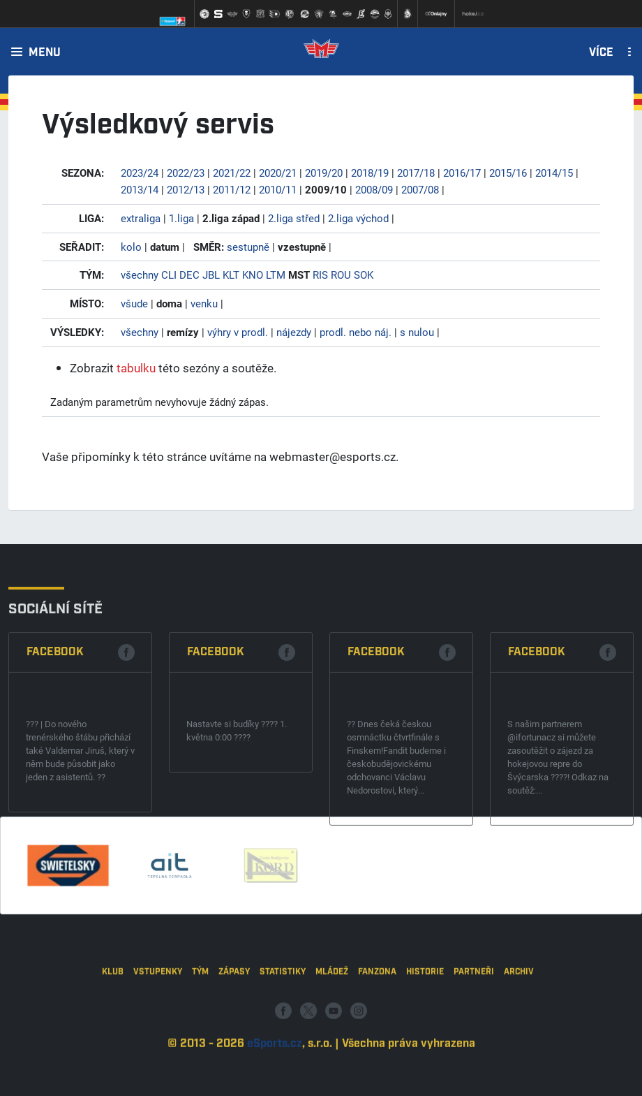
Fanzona (377, 1040)
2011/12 (232, 189)
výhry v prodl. (237, 332)
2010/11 (278, 189)
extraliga (140, 218)
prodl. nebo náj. (355, 332)
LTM (275, 275)
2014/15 (554, 173)
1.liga (181, 218)
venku (204, 303)
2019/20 (324, 173)
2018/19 (370, 173)
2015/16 (508, 173)
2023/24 (139, 173)
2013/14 (139, 189)
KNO (252, 275)
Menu (45, 53)
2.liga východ (358, 218)
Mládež (331, 1040)
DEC (189, 275)
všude (134, 303)
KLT (231, 275)
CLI (169, 275)
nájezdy (293, 332)
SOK (363, 275)
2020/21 (278, 173)
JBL (211, 275)
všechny (139, 275)
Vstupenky (157, 1040)
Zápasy (234, 1040)
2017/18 (416, 173)
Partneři (474, 1040)
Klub (113, 1040)
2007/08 (420, 189)
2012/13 (185, 189)
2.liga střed (294, 218)
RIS (320, 275)
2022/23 (185, 173)
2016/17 (462, 173)
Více (601, 53)
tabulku (136, 368)
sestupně (248, 247)
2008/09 (374, 189)
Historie (425, 1040)
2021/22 (232, 173)
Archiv (519, 1040)
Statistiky (283, 1040)
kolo (131, 247)
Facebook (55, 760)
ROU (341, 275)
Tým (200, 1040)
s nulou (417, 332)
